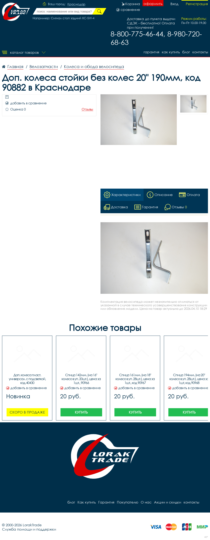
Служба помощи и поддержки (29, 529)
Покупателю (127, 502)
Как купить (171, 52)
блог (186, 52)
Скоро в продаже (27, 412)
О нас (146, 502)
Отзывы (87, 109)
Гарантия (151, 52)
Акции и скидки (167, 502)
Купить (81, 412)
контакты (200, 52)
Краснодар (76, 4)
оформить (153, 3)
